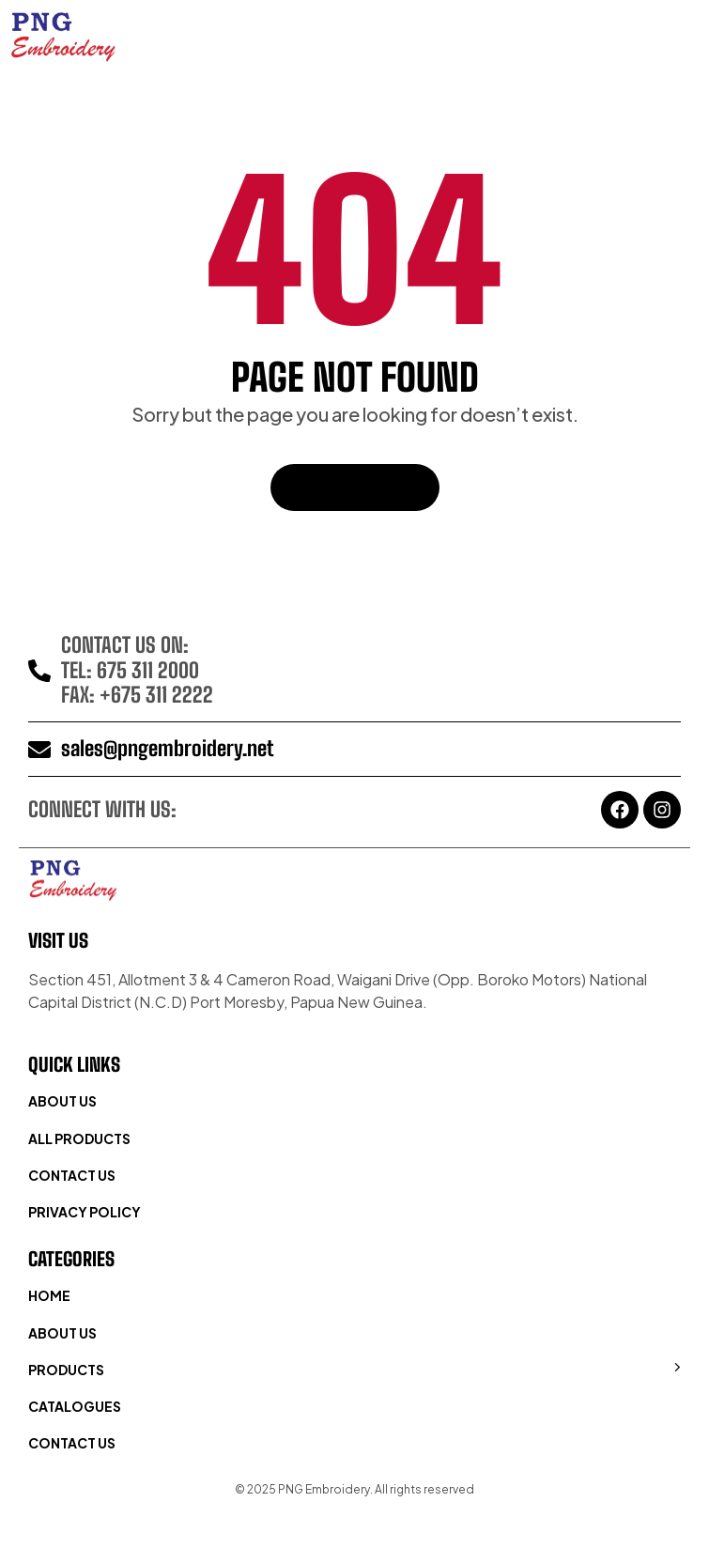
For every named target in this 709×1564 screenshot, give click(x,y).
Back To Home (355, 487)
